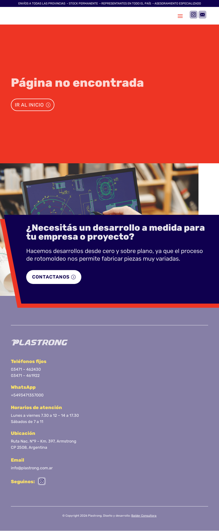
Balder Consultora (143, 516)
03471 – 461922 (25, 376)
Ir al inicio (29, 105)
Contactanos (51, 277)
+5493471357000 (27, 395)
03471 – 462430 (26, 369)
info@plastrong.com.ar (32, 468)
